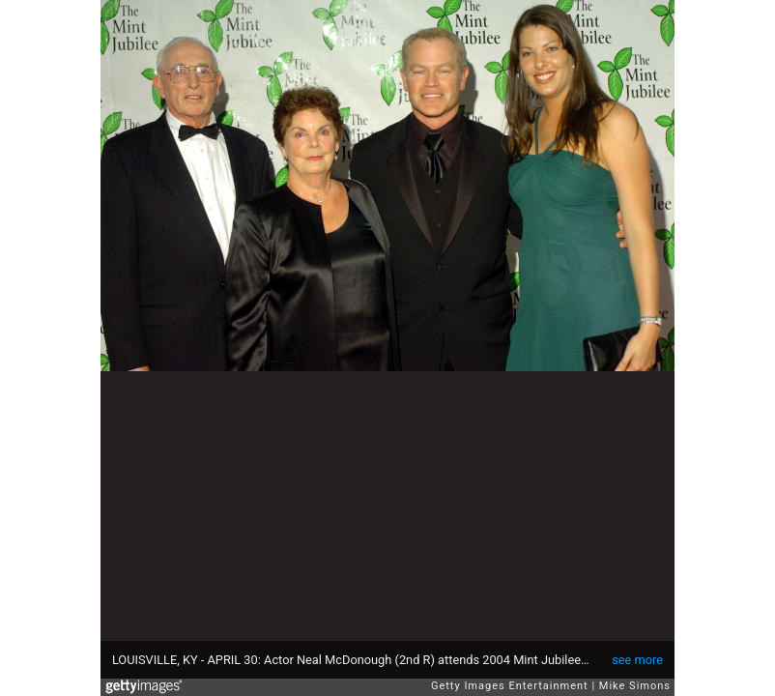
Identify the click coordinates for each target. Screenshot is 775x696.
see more (637, 659)
